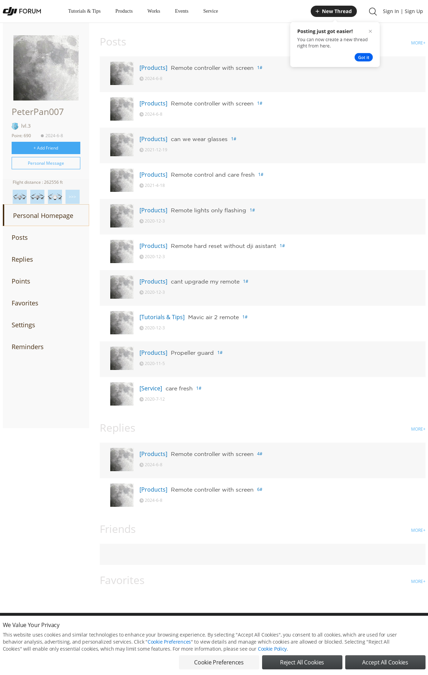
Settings (23, 325)
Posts (20, 237)
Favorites (25, 303)
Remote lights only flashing (208, 210)
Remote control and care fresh (213, 174)
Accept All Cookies (385, 664)
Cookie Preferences (169, 643)
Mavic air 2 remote (213, 317)
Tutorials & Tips (84, 11)
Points (21, 281)
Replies (22, 259)
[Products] (153, 68)
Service (210, 11)
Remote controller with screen (212, 68)
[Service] (150, 388)
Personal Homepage (43, 215)
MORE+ (418, 43)
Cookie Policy (272, 650)
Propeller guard (192, 352)
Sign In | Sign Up (403, 11)
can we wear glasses (199, 139)
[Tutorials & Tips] (162, 317)
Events (181, 11)
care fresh (179, 388)
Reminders (28, 346)
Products (124, 11)
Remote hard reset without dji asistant (223, 246)
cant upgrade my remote (205, 281)
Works (154, 11)
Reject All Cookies (302, 664)
